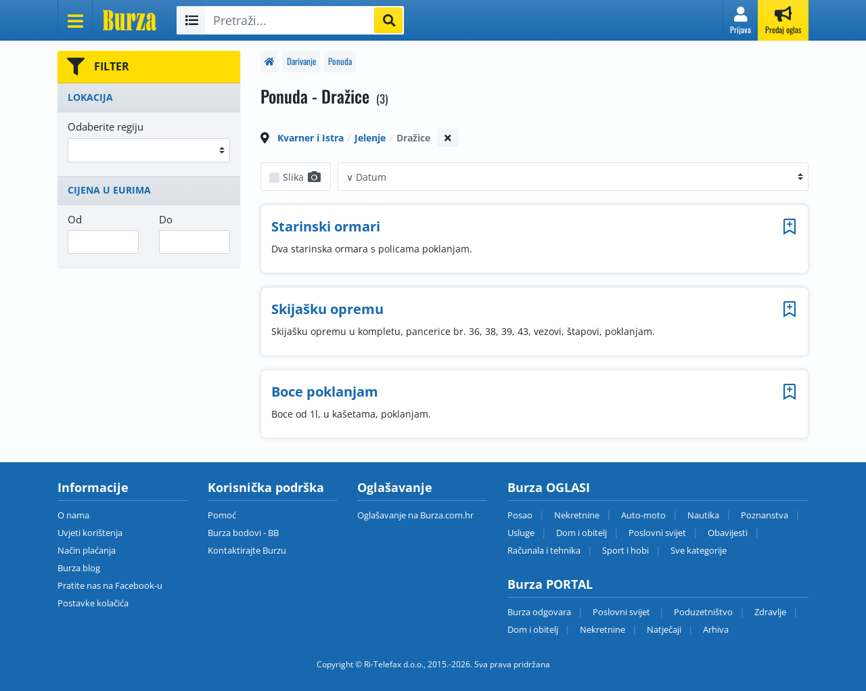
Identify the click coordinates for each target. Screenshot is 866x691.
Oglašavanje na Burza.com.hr (415, 515)
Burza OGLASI (548, 487)
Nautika (703, 515)
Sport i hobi (625, 550)
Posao (519, 515)
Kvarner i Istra (310, 137)
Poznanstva (764, 515)
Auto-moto (643, 515)
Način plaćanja (87, 550)
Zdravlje (770, 612)
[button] (740, 20)
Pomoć (222, 515)
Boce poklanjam (324, 391)
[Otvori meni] (75, 20)
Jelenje (370, 137)
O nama (73, 515)
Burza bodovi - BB (243, 533)
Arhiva (716, 629)
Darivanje (301, 61)
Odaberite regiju (105, 126)
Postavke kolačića (93, 603)
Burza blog (79, 568)
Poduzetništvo (703, 612)
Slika (302, 177)
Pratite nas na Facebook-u (110, 585)
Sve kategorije (698, 550)
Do (166, 219)
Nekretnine (576, 515)
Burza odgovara (539, 612)
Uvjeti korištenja (90, 533)
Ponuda (340, 61)
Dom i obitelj (581, 533)
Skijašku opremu (327, 309)
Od (75, 219)
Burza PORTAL (550, 584)
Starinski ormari (325, 226)
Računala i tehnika (543, 550)
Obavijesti (728, 533)
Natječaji (664, 629)
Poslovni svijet (657, 533)
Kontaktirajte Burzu (247, 550)
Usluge (520, 533)
